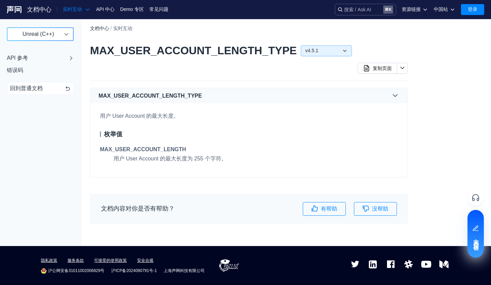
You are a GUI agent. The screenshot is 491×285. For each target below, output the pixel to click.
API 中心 (105, 9)
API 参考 (17, 58)
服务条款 (76, 260)
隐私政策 (49, 260)
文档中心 (39, 9)
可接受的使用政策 (110, 260)
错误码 (15, 70)
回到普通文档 (40, 88)
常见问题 (158, 9)
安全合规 (145, 260)
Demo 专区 (132, 9)
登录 (472, 9)
